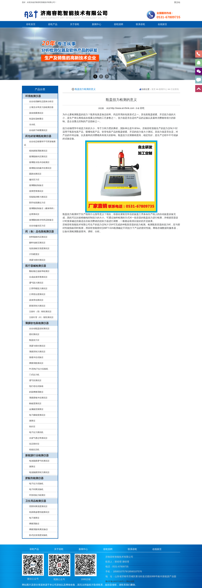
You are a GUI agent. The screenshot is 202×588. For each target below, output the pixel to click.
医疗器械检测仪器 (35, 265)
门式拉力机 (33, 374)
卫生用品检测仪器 (35, 501)
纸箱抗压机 (33, 449)
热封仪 (31, 426)
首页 (153, 89)
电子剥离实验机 (35, 489)
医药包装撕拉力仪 (36, 202)
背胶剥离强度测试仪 (37, 506)
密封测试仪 (33, 334)
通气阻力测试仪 (35, 283)
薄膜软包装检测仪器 (37, 323)
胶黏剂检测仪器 (34, 478)
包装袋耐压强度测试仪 (38, 248)
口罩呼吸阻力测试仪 (37, 288)
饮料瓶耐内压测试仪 (37, 237)
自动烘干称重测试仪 (37, 130)
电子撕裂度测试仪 (36, 415)
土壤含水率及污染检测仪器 (40, 107)
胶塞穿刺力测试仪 (36, 306)
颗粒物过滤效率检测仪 (38, 271)
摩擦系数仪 (33, 523)
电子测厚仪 (33, 518)
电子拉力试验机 (35, 483)
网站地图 (130, 581)
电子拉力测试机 (35, 432)
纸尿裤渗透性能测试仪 (38, 512)
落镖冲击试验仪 (35, 357)
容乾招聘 (118, 24)
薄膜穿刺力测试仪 (36, 351)
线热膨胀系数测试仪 (37, 151)
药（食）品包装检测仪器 (39, 231)
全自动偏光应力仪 (36, 225)
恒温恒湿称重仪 (35, 119)
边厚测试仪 (33, 214)
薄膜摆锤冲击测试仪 (37, 398)
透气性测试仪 (34, 380)
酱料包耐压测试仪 (36, 242)
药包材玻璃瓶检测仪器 (38, 136)
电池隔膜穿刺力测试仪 (38, 472)
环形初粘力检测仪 (36, 495)
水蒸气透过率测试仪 (37, 438)
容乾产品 (52, 24)
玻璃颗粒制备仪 (35, 185)
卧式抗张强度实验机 (37, 535)
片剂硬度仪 (33, 254)
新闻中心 (96, 24)
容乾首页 (30, 24)
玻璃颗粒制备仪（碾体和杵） (41, 208)
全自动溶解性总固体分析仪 (40, 101)
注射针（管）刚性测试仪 (39, 311)
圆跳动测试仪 (34, 174)
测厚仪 (31, 421)
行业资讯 (175, 89)
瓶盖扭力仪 (33, 340)
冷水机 (31, 124)
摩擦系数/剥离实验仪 (37, 529)
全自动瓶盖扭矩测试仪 (38, 328)
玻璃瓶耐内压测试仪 (37, 156)
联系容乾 (140, 24)
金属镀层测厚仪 (35, 409)
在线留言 (162, 24)
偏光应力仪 (33, 179)
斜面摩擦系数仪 (35, 392)
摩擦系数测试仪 (35, 363)
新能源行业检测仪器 (37, 455)
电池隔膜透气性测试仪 (38, 461)
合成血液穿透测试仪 (37, 277)
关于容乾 (74, 24)
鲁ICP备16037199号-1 (115, 581)
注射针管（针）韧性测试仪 (40, 317)
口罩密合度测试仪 (36, 294)
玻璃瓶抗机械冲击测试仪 (39, 168)
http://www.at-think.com (122, 108)
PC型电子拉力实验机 (37, 369)
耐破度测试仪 (34, 403)
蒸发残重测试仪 (35, 113)
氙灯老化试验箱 (35, 386)
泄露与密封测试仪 (36, 260)
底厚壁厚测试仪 (35, 191)
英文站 (177, 2)
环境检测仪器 (33, 96)
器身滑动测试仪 (35, 300)
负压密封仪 (33, 444)
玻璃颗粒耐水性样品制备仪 (40, 220)
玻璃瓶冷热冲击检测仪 (38, 162)
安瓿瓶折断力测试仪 (37, 197)
